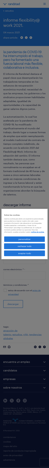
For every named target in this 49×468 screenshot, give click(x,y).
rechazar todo (24, 246)
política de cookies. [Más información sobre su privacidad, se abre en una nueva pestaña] (37, 232)
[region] (24, 234)
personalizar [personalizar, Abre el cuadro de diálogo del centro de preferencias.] (24, 239)
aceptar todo (24, 253)
